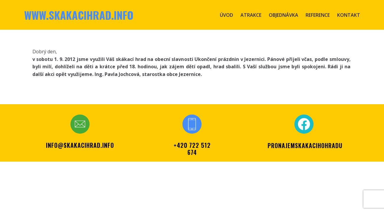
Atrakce (250, 15)
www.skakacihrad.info (79, 15)
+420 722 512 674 (192, 149)
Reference (318, 15)
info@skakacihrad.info (80, 145)
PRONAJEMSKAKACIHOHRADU (305, 145)
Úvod (226, 15)
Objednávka (283, 15)
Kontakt (348, 15)
